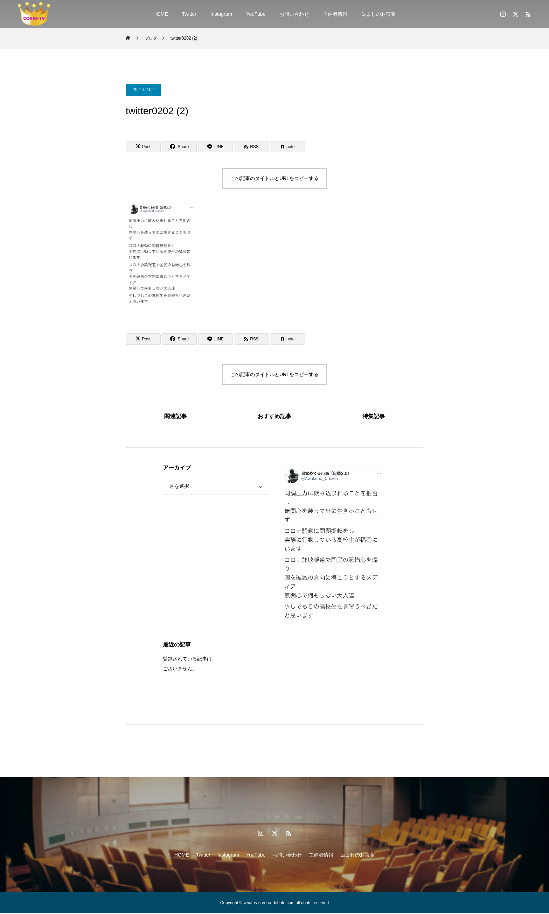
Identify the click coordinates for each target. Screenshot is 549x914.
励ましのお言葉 (378, 14)
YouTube (255, 14)
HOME (160, 14)
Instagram (221, 14)
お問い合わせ (294, 14)
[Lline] (215, 146)
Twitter (189, 14)
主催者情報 (335, 14)
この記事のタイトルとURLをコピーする (274, 178)
